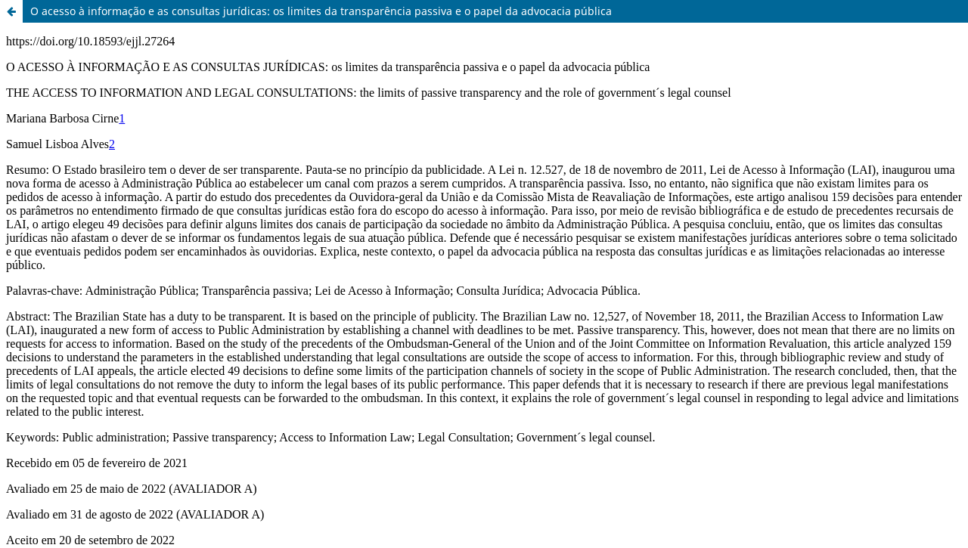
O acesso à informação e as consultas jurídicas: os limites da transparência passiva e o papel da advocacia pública (321, 11)
